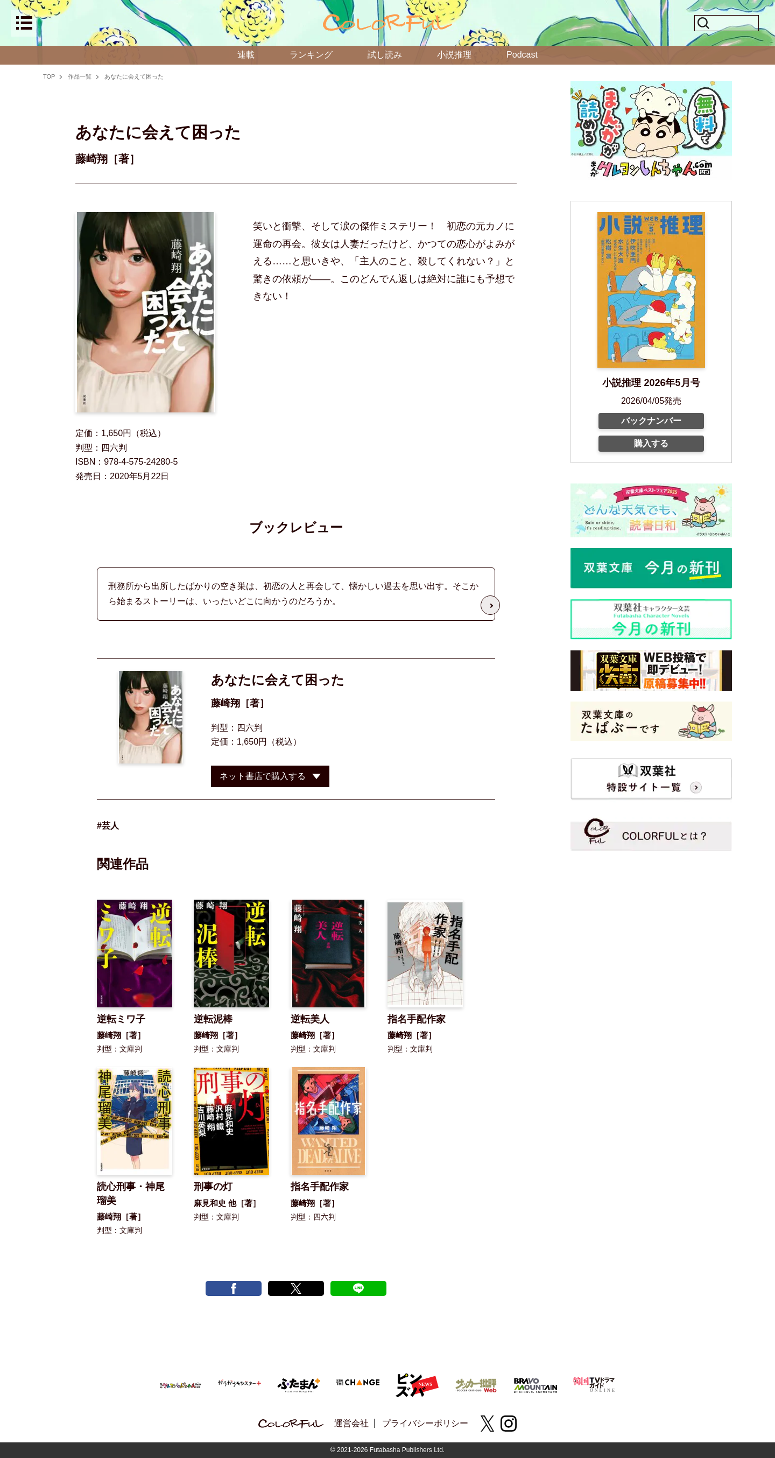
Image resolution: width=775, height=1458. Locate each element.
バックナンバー (651, 420)
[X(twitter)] (487, 1423)
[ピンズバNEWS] (417, 1379)
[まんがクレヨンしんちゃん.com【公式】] (180, 1384)
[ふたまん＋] (298, 1384)
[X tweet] (296, 1288)
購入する (651, 443)
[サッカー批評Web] (476, 1383)
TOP (49, 76)
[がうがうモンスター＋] (239, 1385)
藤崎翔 (225, 703)
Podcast (522, 54)
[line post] (358, 1288)
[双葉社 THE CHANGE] (357, 1385)
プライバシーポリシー (425, 1423)
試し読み (385, 54)
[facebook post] (234, 1288)
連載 (246, 54)
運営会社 (351, 1423)
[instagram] (509, 1423)
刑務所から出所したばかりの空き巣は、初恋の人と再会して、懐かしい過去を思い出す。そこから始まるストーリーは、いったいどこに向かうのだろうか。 (293, 593)
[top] (387, 23)
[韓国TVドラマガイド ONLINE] (594, 1382)
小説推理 (454, 54)
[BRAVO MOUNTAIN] (535, 1384)
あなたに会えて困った (134, 76)
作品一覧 (79, 76)
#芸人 (108, 825)
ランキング (311, 54)
